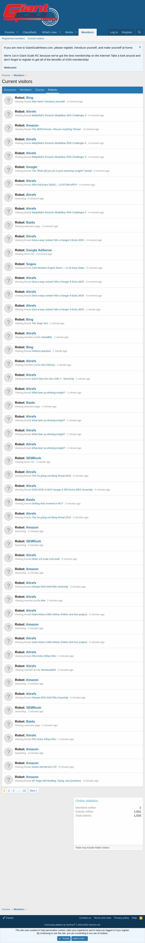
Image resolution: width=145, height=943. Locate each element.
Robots (52, 89)
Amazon (32, 125)
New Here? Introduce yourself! (48, 101)
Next (32, 790)
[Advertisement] (37, 824)
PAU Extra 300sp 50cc (44, 656)
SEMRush (33, 458)
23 (24, 790)
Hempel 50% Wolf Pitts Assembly (50, 586)
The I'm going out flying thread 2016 (51, 475)
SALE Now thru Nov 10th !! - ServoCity (53, 378)
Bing (29, 98)
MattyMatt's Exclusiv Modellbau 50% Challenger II (59, 115)
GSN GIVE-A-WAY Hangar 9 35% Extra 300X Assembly (62, 489)
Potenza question (41, 351)
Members (87, 32)
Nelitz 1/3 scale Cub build (45, 559)
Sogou (31, 264)
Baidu (30, 222)
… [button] (18, 790)
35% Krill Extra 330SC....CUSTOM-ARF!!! (54, 184)
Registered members (13, 38)
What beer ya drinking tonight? (48, 392)
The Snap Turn (40, 323)
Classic (8, 917)
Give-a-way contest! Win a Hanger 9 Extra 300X (58, 240)
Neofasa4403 (48, 669)
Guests (39, 89)
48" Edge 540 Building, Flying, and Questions (56, 780)
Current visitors (36, 38)
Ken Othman (48, 364)
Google (31, 167)
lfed (43, 600)
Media (69, 32)
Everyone (10, 89)
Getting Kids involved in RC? (47, 503)
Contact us (85, 917)
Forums (9, 32)
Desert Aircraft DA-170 (44, 766)
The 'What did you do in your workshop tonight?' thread (62, 170)
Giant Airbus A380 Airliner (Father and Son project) (59, 614)
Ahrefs (31, 111)
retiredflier (46, 337)
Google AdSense (39, 250)
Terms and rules (102, 917)
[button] (17, 32)
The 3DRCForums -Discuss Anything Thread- (56, 129)
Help (134, 917)
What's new (49, 32)
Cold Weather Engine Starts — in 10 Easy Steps (58, 267)
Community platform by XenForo (72, 925)
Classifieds (30, 32)
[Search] (139, 32)
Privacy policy (121, 917)
